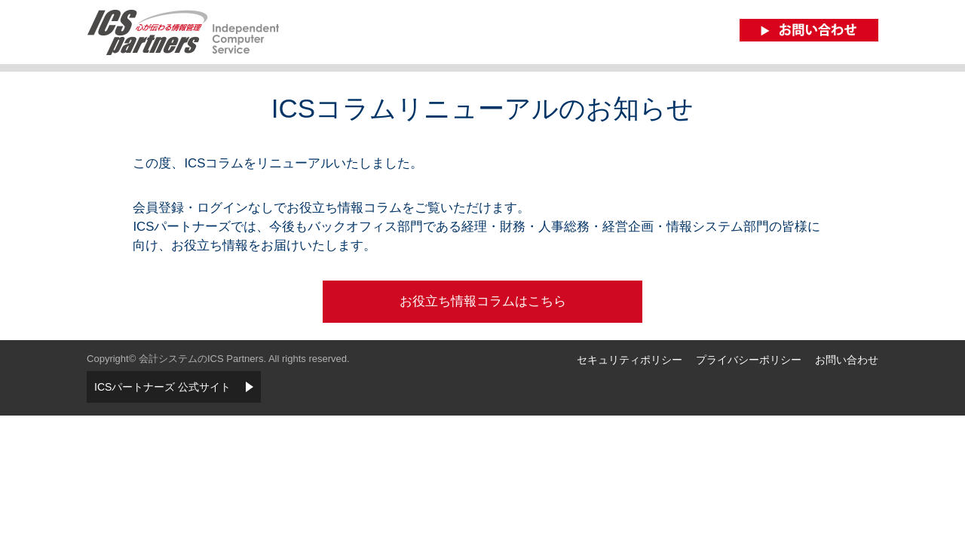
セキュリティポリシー (629, 360)
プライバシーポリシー (748, 360)
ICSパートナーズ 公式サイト (162, 387)
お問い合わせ (846, 360)
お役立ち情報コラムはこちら (483, 301)
